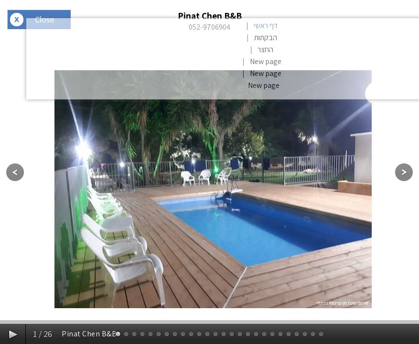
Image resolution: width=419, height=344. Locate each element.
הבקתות (265, 37)
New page (265, 61)
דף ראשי (266, 26)
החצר (265, 49)
